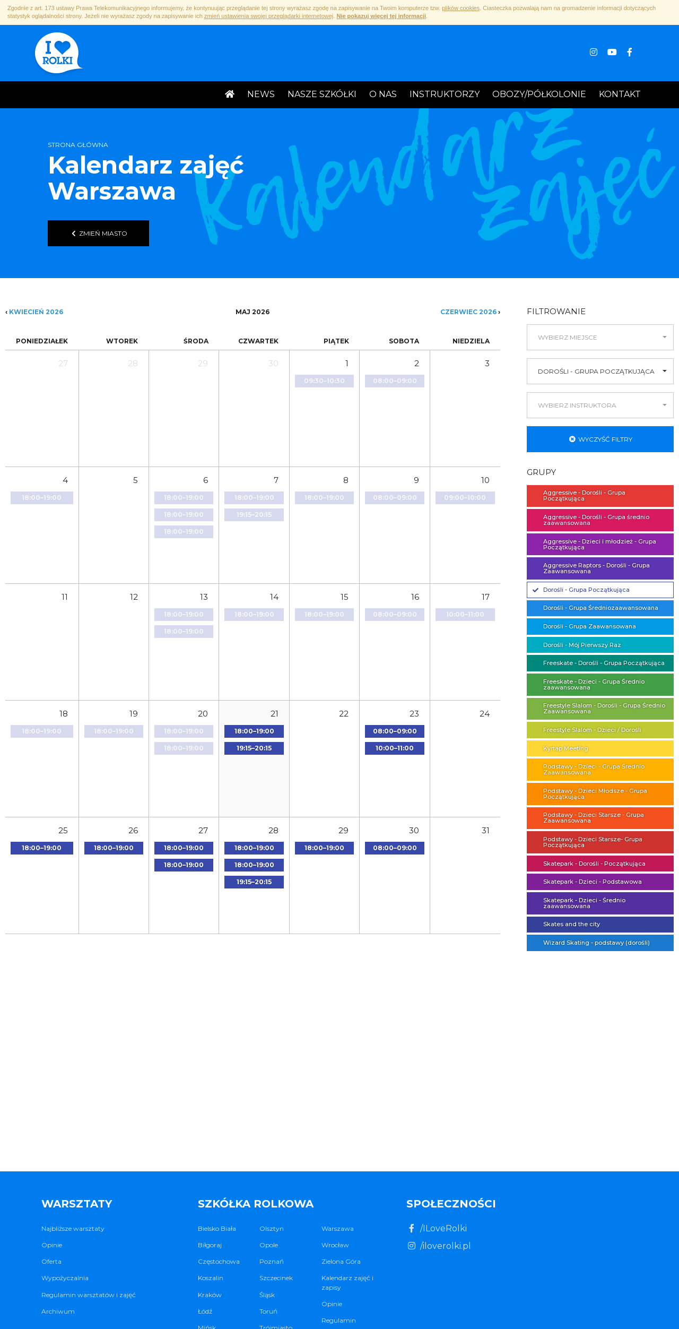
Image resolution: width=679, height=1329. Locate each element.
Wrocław (335, 1245)
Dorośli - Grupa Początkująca (581, 589)
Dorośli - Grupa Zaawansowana (584, 626)
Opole (268, 1245)
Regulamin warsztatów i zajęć (88, 1295)
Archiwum (58, 1311)
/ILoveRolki (436, 1228)
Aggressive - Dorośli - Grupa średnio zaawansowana (591, 520)
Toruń (268, 1311)
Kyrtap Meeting (560, 748)
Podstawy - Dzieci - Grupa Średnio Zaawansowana (589, 769)
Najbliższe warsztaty (73, 1228)
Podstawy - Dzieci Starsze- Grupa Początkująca (587, 842)
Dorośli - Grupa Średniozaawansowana (595, 607)
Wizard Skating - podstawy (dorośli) (591, 942)
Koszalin (210, 1278)
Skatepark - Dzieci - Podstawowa (587, 881)
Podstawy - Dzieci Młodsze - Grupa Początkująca (590, 793)
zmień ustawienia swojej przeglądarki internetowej (268, 16)
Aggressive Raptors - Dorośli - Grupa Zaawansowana (591, 568)
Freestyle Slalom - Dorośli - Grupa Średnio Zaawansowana (599, 708)
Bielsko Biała (217, 1228)
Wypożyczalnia (65, 1278)
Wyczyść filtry (600, 439)
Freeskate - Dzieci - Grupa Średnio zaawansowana (589, 684)
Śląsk (267, 1295)
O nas (383, 94)
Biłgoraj (210, 1245)
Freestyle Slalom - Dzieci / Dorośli (587, 729)
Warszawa (337, 1228)
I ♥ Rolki (58, 54)
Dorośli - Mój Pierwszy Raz (577, 645)
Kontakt (620, 94)
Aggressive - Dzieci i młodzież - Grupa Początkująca (594, 544)
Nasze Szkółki (322, 94)
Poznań (271, 1261)
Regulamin (338, 1320)
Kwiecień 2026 (36, 312)
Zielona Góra (341, 1261)
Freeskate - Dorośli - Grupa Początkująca (599, 663)
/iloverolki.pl (438, 1246)
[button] (600, 337)
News (261, 94)
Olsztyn (271, 1228)
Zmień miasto (98, 233)
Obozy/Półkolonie (539, 94)
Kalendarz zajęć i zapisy (347, 1282)
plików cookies (461, 8)
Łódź (205, 1311)
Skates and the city (566, 924)
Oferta (51, 1261)
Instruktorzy (445, 94)
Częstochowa (219, 1261)
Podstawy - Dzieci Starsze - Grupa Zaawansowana (588, 817)
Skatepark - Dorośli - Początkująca (589, 863)
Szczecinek (276, 1278)
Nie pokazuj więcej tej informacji (381, 16)
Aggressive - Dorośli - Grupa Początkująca (579, 495)
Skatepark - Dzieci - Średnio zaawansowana (579, 903)
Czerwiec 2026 (468, 312)
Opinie (51, 1245)
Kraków (210, 1295)
